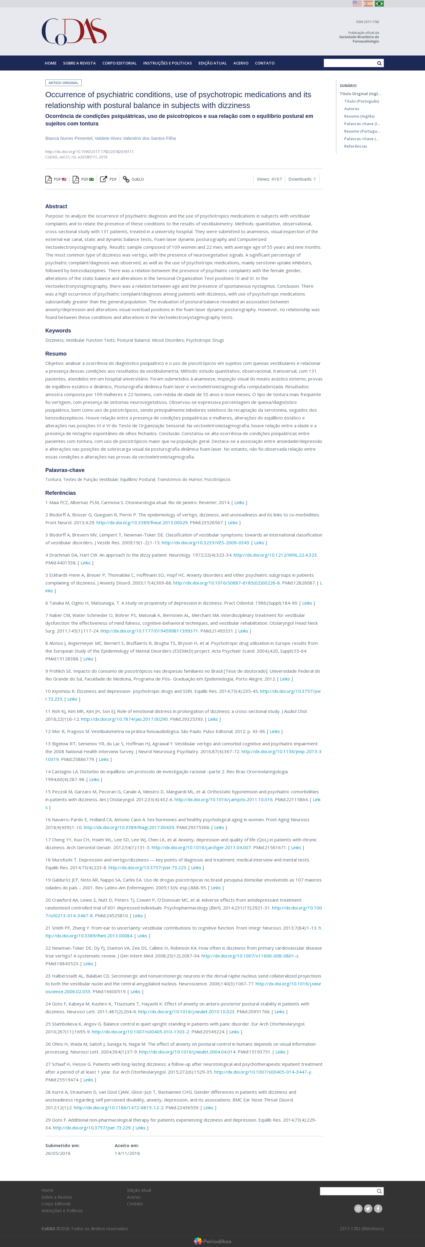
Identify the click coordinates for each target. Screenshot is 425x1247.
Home (50, 63)
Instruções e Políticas (167, 63)
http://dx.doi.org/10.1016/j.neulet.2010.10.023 (186, 1011)
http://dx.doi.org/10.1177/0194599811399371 (149, 631)
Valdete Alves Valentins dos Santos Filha (135, 138)
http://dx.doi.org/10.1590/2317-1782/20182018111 (89, 151)
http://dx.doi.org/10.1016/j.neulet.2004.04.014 (187, 1052)
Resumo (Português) (362, 131)
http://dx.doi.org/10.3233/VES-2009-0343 (205, 542)
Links (239, 502)
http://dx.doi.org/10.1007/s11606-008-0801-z (250, 956)
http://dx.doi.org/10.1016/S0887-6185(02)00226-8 (226, 583)
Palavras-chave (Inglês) (362, 123)
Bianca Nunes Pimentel (68, 138)
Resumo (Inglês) (359, 116)
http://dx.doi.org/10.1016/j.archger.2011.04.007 (201, 847)
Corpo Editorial (119, 63)
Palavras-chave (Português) (362, 138)
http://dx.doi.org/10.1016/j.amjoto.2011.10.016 (224, 799)
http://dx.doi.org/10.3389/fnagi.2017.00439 (129, 827)
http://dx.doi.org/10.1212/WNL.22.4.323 (275, 555)
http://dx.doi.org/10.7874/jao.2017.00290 (124, 719)
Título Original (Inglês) (360, 93)
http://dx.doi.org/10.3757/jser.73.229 (92, 1128)
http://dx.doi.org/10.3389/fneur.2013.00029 (142, 522)
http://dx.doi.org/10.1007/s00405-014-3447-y (262, 1072)
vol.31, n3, (68, 157)
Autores (351, 108)
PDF (55, 179)
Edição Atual (213, 63)
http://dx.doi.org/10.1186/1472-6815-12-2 (118, 1107)
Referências (355, 146)
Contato (265, 63)
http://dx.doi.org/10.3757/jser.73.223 (147, 867)
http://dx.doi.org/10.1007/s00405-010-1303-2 (140, 1032)
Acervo (240, 63)
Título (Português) (361, 101)
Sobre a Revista (79, 63)
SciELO (133, 179)
